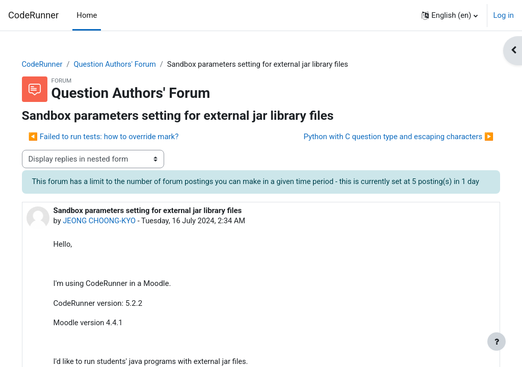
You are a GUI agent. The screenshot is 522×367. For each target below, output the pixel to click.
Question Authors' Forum (131, 64)
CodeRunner (33, 15)
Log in (503, 15)
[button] (449, 15)
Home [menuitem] (86, 15)
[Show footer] (496, 341)
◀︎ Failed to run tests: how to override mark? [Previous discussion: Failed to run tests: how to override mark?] (118, 137)
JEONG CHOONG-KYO (114, 233)
